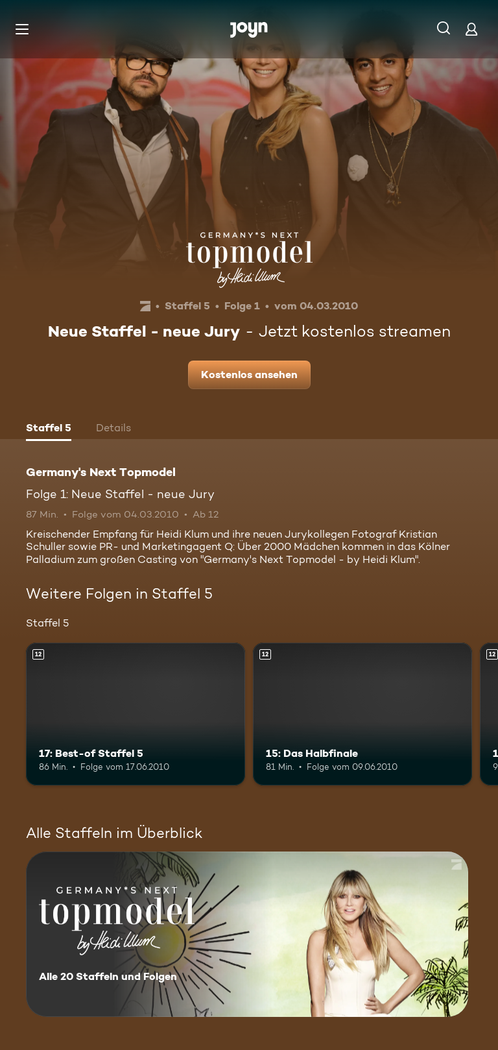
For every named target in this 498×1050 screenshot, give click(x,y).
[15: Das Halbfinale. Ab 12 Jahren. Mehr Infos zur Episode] (362, 714)
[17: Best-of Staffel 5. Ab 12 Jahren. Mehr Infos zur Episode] (135, 714)
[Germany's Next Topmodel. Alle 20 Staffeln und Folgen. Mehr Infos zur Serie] (247, 934)
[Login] (471, 29)
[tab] (48, 429)
